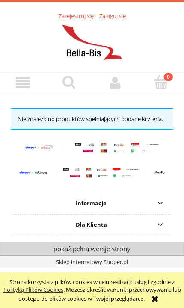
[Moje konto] (115, 83)
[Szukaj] (69, 82)
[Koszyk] (161, 82)
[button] (23, 83)
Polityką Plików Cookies (33, 289)
